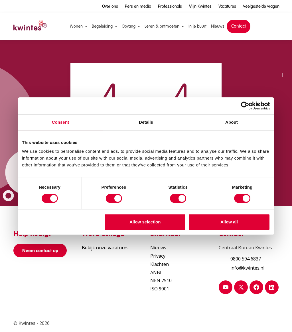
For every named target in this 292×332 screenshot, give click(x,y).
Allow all (229, 221)
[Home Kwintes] (30, 26)
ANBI (155, 272)
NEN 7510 (161, 280)
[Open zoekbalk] (271, 25)
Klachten (159, 264)
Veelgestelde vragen (261, 6)
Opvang (128, 26)
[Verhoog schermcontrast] (283, 108)
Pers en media (138, 6)
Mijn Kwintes (200, 6)
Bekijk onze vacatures (105, 248)
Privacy (157, 256)
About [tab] (231, 122)
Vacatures (227, 6)
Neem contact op (40, 250)
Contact (238, 26)
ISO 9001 (159, 289)
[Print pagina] (283, 126)
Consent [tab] (60, 122)
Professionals (170, 6)
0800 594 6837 (245, 259)
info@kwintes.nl (247, 268)
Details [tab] (146, 122)
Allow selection (145, 221)
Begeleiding (102, 26)
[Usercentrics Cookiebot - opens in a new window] (245, 105)
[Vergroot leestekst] (283, 91)
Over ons (110, 6)
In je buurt (197, 26)
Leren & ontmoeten (162, 26)
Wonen (76, 26)
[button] (283, 74)
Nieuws (217, 26)
